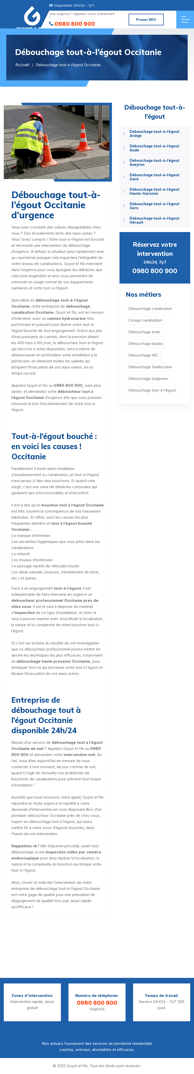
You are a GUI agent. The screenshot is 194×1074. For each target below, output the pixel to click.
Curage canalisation (145, 320)
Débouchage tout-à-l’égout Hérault (154, 220)
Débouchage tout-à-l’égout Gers (154, 206)
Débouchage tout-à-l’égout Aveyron (154, 162)
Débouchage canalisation (150, 308)
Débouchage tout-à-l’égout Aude (154, 148)
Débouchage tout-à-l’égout (152, 390)
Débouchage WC (143, 355)
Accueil (22, 64)
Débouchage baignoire (148, 378)
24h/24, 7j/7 (154, 257)
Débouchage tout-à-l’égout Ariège (154, 133)
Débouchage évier (144, 331)
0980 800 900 (72, 24)
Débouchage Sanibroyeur (150, 366)
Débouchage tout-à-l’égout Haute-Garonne (154, 191)
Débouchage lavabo (145, 343)
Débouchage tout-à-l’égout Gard (154, 177)
